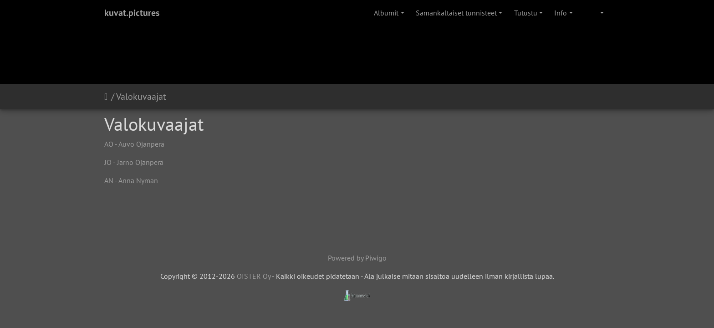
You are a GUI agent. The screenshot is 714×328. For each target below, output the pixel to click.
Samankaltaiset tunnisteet (456, 12)
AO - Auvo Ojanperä (134, 144)
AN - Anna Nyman (131, 180)
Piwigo (376, 257)
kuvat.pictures (131, 13)
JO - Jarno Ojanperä (133, 162)
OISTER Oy (253, 276)
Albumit (386, 12)
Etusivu (107, 96)
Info (560, 12)
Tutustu (525, 12)
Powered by (346, 257)
